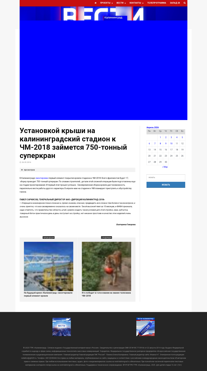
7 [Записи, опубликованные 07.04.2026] (154, 143)
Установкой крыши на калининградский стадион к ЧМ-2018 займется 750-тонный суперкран (73, 143)
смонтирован (42, 178)
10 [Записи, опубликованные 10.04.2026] (171, 143)
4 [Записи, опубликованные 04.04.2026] (176, 137)
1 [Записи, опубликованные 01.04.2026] (160, 137)
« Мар (165, 167)
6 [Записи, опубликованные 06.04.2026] (149, 143)
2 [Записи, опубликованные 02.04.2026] (165, 137)
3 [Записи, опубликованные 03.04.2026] (171, 137)
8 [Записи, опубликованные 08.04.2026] (160, 143)
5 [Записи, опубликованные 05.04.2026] (182, 137)
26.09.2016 (26, 162)
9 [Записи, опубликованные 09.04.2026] (165, 143)
